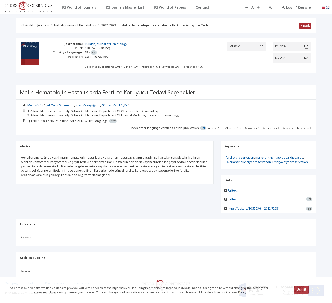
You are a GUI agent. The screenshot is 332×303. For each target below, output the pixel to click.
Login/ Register (297, 7)
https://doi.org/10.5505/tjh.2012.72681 (253, 208)
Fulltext (232, 190)
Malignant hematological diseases (279, 157)
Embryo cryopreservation (290, 162)
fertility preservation (239, 157)
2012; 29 (108, 25)
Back (305, 25)
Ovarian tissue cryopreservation (248, 162)
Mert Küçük (35, 105)
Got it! (301, 289)
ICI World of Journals (35, 25)
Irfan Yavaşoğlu (86, 105)
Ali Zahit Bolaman (59, 105)
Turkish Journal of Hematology (75, 25)
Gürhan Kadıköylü (114, 105)
